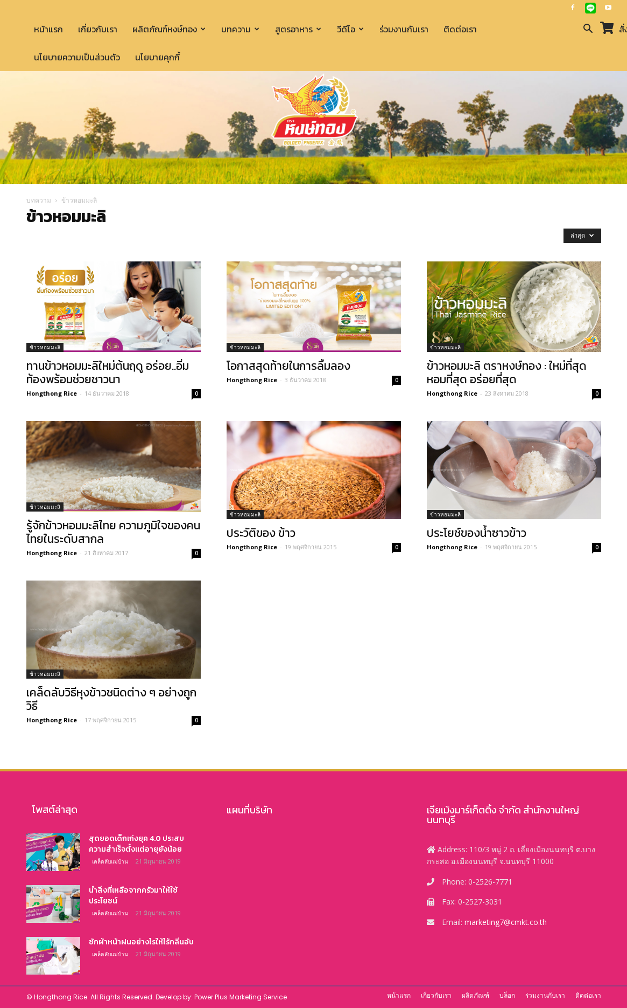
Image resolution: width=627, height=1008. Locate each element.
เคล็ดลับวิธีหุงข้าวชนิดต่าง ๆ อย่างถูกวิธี (111, 699)
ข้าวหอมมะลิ (45, 347)
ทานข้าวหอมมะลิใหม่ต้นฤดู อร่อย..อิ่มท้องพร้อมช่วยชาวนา (107, 372)
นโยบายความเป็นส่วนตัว (77, 57)
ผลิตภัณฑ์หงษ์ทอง (169, 29)
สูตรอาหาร (298, 29)
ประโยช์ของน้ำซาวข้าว (476, 532)
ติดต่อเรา (460, 29)
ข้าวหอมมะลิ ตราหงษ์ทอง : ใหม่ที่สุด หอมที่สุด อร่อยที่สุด (507, 372)
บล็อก (507, 995)
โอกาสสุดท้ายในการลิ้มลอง (288, 365)
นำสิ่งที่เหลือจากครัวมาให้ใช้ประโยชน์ (133, 896)
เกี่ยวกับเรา (97, 29)
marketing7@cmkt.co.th (505, 922)
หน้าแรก (48, 29)
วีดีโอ (350, 29)
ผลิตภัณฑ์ (475, 995)
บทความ (240, 29)
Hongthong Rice (51, 393)
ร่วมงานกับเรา (403, 29)
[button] (588, 30)
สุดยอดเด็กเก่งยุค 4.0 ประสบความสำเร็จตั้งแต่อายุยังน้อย (136, 844)
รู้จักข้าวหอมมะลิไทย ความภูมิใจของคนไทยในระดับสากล (113, 532)
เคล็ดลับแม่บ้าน (110, 861)
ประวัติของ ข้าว (261, 532)
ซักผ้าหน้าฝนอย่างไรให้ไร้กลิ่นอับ (141, 942)
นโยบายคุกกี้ (157, 57)
